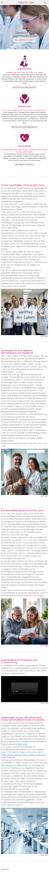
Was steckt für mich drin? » (24, 164)
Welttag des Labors (26, 2)
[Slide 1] (21, 47)
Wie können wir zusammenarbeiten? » (24, 127)
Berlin (24, 283)
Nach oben (44, 336)
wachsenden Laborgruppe (33, 595)
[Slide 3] (27, 47)
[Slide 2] (24, 47)
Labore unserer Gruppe (15, 286)
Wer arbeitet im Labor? (24, 40)
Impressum (5, 869)
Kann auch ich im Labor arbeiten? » (24, 87)
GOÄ (24, 744)
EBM (20, 744)
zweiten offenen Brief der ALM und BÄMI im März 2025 (23, 755)
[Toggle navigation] (45, 2)
